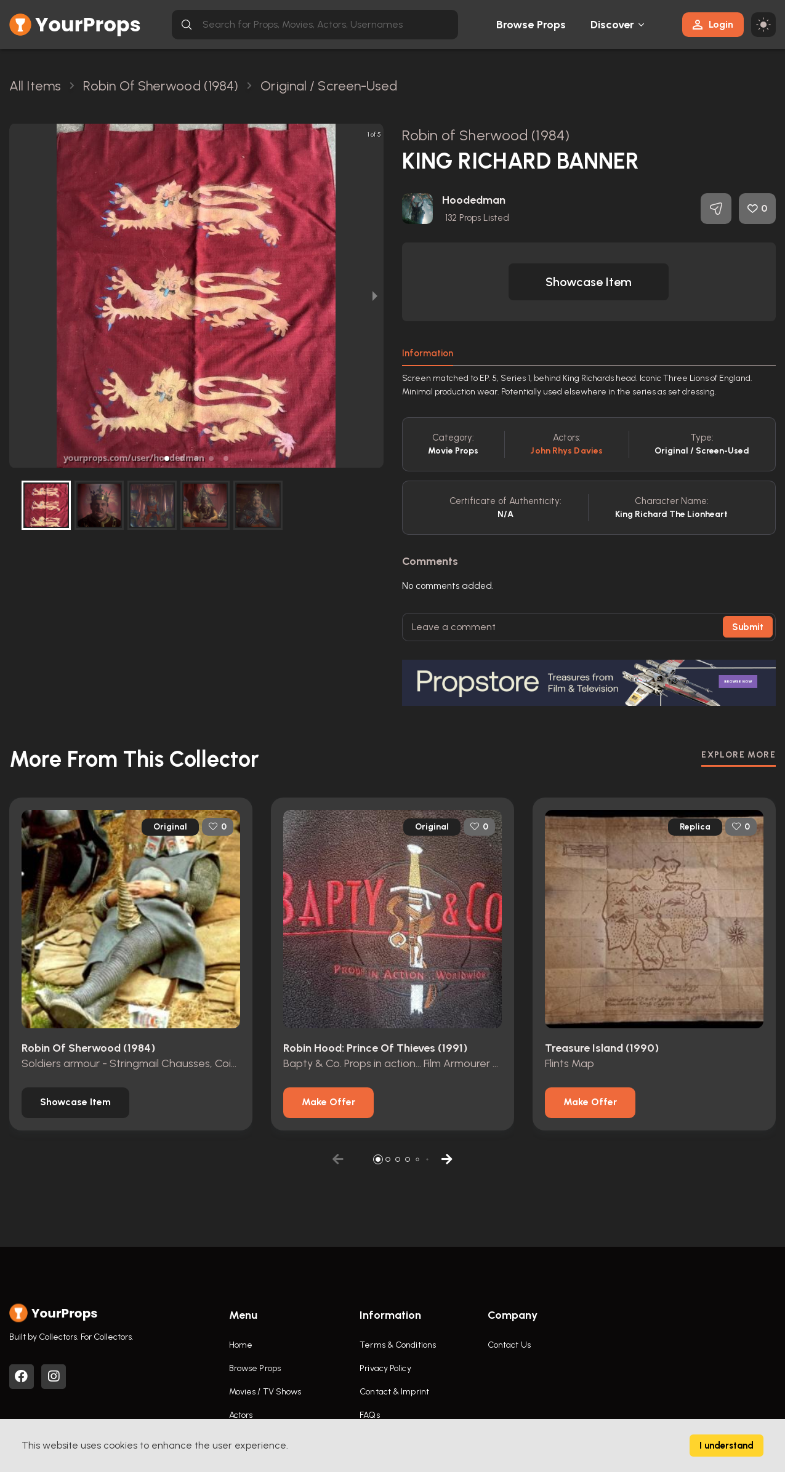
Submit (747, 627)
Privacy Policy (385, 1368)
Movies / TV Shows (265, 1391)
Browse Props (531, 24)
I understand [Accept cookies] (726, 1445)
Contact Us (509, 1345)
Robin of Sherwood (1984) (486, 135)
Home (240, 1345)
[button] (166, 458)
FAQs (369, 1415)
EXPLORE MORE (738, 755)
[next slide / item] (375, 295)
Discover (612, 24)
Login (713, 24)
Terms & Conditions (398, 1345)
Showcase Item (588, 281)
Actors (241, 1415)
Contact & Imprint (394, 1391)
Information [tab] (427, 353)
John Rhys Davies (566, 451)
